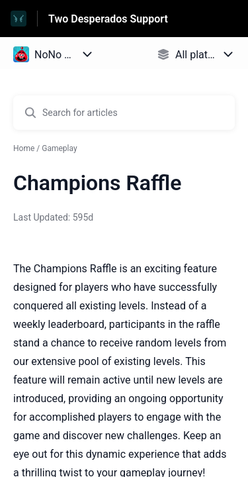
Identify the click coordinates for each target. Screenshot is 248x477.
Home (23, 148)
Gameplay (59, 148)
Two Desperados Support (108, 19)
